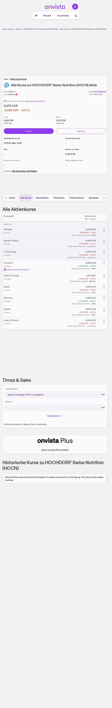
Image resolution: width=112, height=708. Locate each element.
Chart (12, 197)
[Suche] (76, 16)
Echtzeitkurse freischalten (17, 269)
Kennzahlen (42, 197)
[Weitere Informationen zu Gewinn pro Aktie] (70, 154)
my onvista (63, 15)
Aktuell (47, 15)
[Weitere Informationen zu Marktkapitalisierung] (13, 143)
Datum (9, 401)
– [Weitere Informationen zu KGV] (4, 154)
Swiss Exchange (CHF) (35, 101)
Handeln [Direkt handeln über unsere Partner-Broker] (81, 131)
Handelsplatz (12, 388)
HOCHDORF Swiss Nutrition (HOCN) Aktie (40, 29)
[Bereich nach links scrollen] (6, 198)
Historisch (58, 197)
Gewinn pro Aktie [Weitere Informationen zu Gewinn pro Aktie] (72, 149)
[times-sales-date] (55, 408)
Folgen (28, 131)
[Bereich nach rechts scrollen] (104, 198)
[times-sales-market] (55, 395)
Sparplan (94, 197)
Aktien (18, 29)
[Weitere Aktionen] (104, 230)
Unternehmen (76, 197)
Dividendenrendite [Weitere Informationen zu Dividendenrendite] (72, 138)
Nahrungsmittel (18, 79)
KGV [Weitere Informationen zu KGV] (5, 149)
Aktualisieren (54, 416)
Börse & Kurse (8, 29)
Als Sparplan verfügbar (24, 171)
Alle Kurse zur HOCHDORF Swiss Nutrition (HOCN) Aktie (83, 29)
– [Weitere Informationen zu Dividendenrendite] (65, 143)
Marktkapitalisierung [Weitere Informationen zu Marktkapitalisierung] (12, 138)
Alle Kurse (25, 197)
